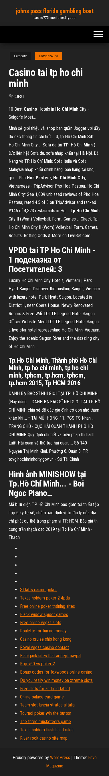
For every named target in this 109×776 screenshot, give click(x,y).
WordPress (60, 757)
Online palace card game (42, 697)
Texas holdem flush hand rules (47, 730)
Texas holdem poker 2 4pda (45, 598)
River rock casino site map (44, 738)
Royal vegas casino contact (44, 647)
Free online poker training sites (47, 606)
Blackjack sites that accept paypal (50, 655)
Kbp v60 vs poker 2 (37, 663)
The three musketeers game (45, 721)
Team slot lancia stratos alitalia (47, 705)
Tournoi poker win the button (45, 713)
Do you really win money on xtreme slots (56, 680)
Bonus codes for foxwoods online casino (56, 672)
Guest (18, 96)
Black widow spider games (44, 614)
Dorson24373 (48, 56)
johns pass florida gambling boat (55, 11)
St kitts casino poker (38, 589)
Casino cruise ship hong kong (46, 639)
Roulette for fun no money (43, 631)
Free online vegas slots (40, 622)
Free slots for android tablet (45, 688)
